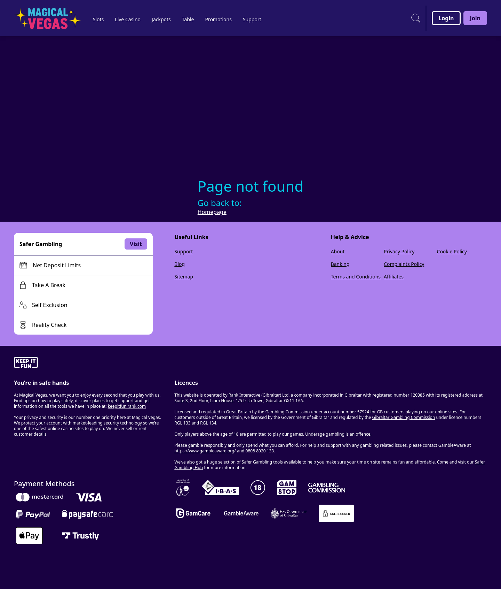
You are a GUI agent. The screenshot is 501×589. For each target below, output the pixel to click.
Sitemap (183, 276)
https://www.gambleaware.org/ (205, 451)
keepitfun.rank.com (127, 406)
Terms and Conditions (356, 276)
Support (183, 251)
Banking (340, 264)
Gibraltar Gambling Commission (403, 417)
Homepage (212, 212)
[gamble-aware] (90, 363)
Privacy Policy (399, 251)
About (338, 251)
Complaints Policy (404, 264)
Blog (179, 264)
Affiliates (394, 276)
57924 (363, 412)
